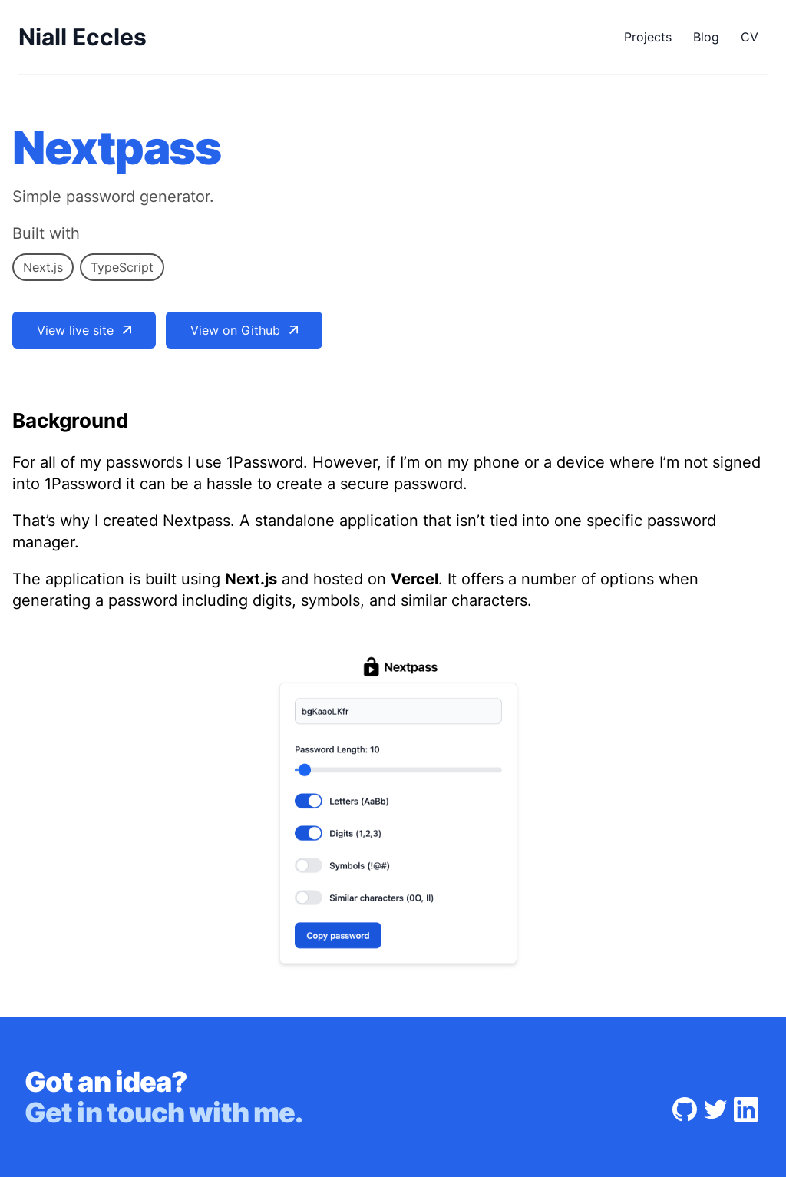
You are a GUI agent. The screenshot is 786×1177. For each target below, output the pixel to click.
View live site (84, 330)
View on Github (244, 330)
